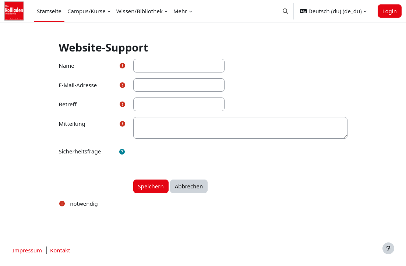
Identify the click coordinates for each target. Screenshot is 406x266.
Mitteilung (72, 123)
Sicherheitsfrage (80, 151)
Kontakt (74, 250)
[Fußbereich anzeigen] (388, 248)
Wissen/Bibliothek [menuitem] (139, 11)
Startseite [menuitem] (49, 11)
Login (389, 11)
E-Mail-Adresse (78, 85)
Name (66, 65)
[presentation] (189, 159)
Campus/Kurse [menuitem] (86, 11)
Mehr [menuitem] (180, 11)
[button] (285, 11)
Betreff (68, 104)
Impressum (41, 250)
